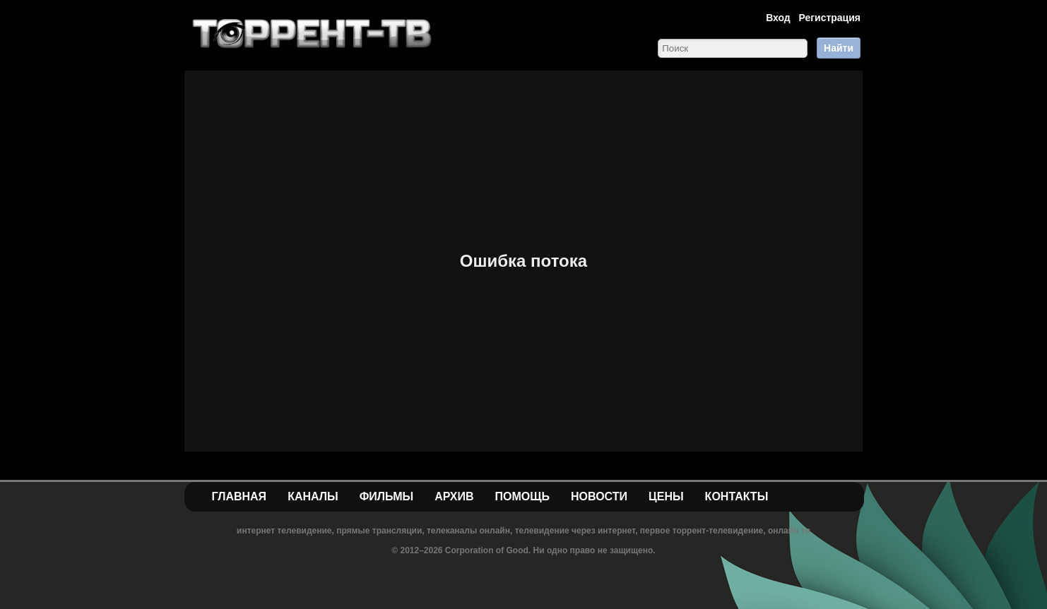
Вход (778, 17)
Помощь (522, 496)
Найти (838, 48)
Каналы (313, 496)
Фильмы (386, 496)
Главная (239, 496)
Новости (599, 496)
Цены (666, 496)
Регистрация (829, 17)
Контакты (737, 496)
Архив (453, 496)
